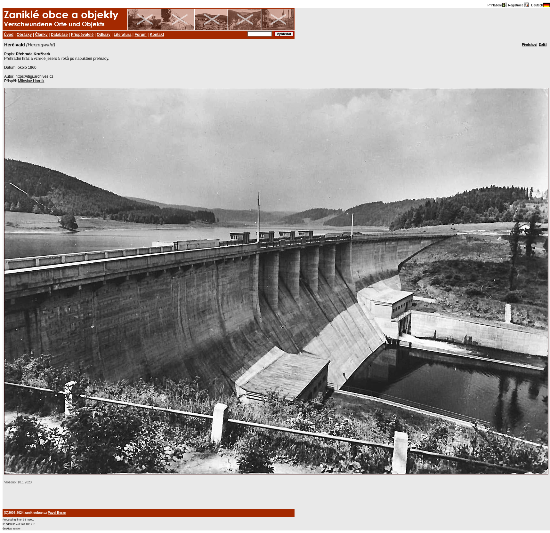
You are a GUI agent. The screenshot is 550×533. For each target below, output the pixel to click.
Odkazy (103, 34)
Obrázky (24, 34)
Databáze (59, 34)
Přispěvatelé (82, 34)
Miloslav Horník (31, 81)
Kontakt (157, 34)
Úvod (8, 34)
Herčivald (14, 44)
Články (41, 34)
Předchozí (529, 44)
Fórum (140, 34)
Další (543, 44)
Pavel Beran (57, 512)
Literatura (122, 34)
